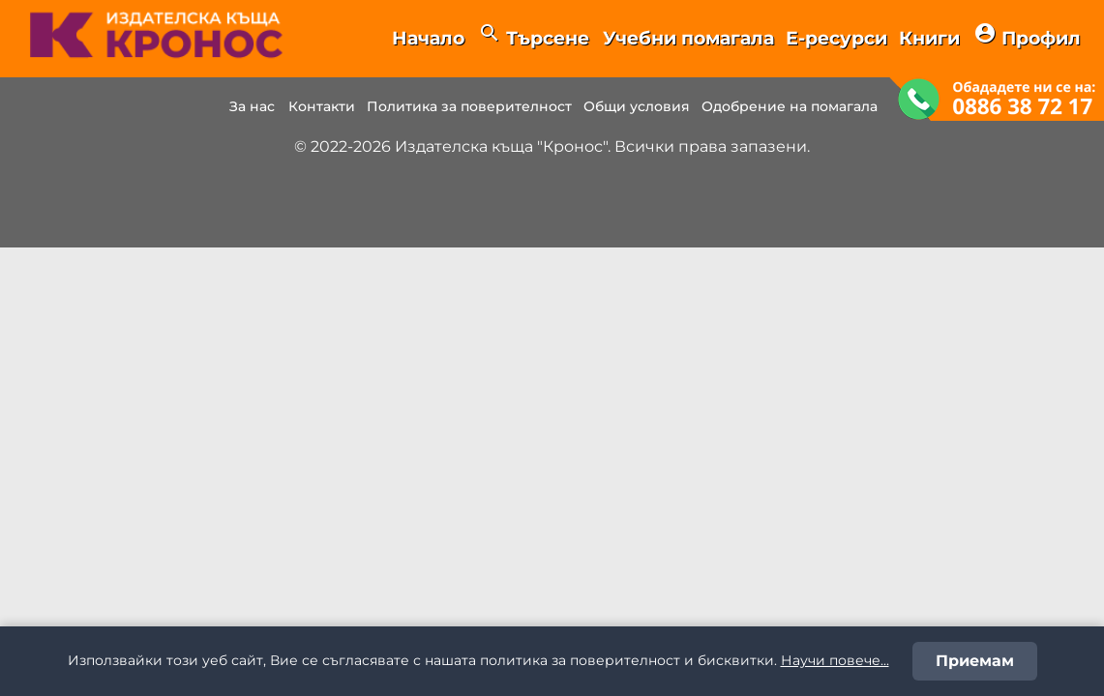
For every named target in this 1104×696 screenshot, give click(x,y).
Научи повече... (835, 660)
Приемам (975, 661)
